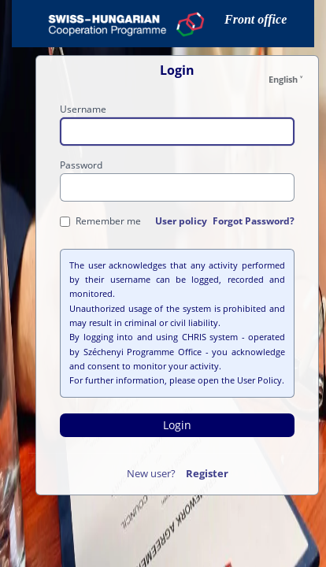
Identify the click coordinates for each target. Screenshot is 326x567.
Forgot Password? (254, 221)
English (283, 79)
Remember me (100, 221)
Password (81, 165)
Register (207, 473)
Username (83, 109)
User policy (181, 221)
